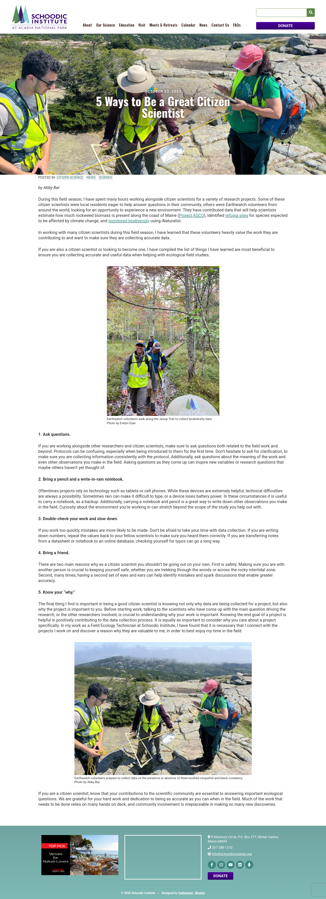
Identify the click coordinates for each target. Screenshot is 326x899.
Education (126, 25)
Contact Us (220, 25)
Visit (141, 25)
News (203, 25)
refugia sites (236, 215)
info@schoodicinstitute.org (232, 854)
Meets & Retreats (163, 25)
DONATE (285, 25)
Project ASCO (191, 215)
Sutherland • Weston (191, 893)
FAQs (237, 25)
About (87, 25)
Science (105, 177)
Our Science (105, 25)
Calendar (188, 25)
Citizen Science (70, 177)
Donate (220, 876)
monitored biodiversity (128, 220)
